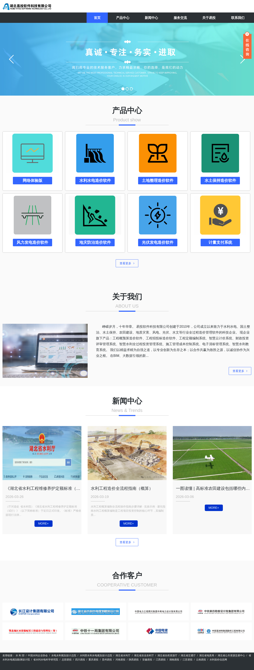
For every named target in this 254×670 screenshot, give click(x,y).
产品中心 (122, 18)
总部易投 (67, 659)
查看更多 (127, 263)
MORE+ (43, 523)
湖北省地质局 (206, 655)
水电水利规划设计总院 (63, 655)
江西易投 (161, 659)
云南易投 (201, 659)
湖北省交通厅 (188, 655)
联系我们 (237, 18)
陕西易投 (134, 659)
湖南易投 (174, 659)
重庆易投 (93, 659)
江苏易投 (188, 659)
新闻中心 (151, 18)
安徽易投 (147, 659)
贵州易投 (107, 659)
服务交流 (180, 18)
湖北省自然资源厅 (167, 655)
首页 (97, 18)
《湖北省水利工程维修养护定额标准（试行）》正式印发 (43, 488)
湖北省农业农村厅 (144, 655)
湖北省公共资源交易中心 (231, 655)
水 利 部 (20, 655)
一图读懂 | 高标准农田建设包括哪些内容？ (214, 488)
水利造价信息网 (218, 659)
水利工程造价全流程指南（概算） (122, 488)
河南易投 (120, 659)
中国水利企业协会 (38, 655)
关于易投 (209, 18)
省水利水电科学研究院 (45, 659)
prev (11, 59)
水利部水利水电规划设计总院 (96, 655)
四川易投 (80, 659)
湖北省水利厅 (122, 655)
